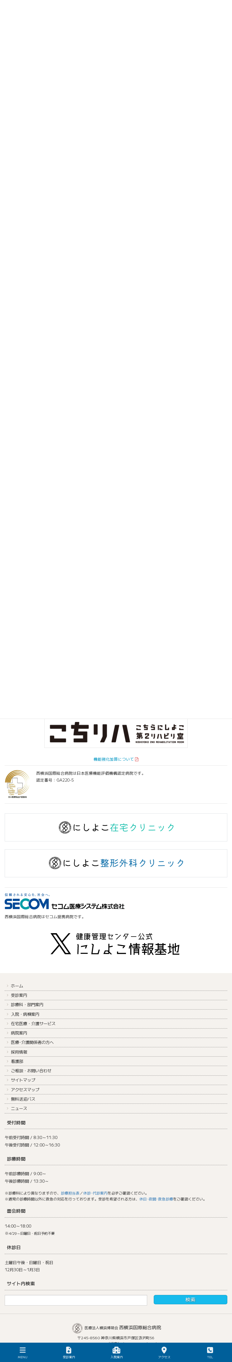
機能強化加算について (114, 759)
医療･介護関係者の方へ (32, 1042)
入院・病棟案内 (25, 1014)
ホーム (17, 986)
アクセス (164, 1353)
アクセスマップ (25, 1090)
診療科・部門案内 (27, 1004)
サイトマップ (23, 1080)
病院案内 (19, 1033)
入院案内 (116, 1353)
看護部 (17, 1061)
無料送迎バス (23, 1099)
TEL (210, 1353)
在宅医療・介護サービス (33, 1023)
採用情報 (19, 1052)
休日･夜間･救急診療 (156, 1198)
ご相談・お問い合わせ (31, 1071)
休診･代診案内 (95, 1192)
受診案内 (19, 995)
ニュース (19, 1108)
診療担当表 (70, 1192)
